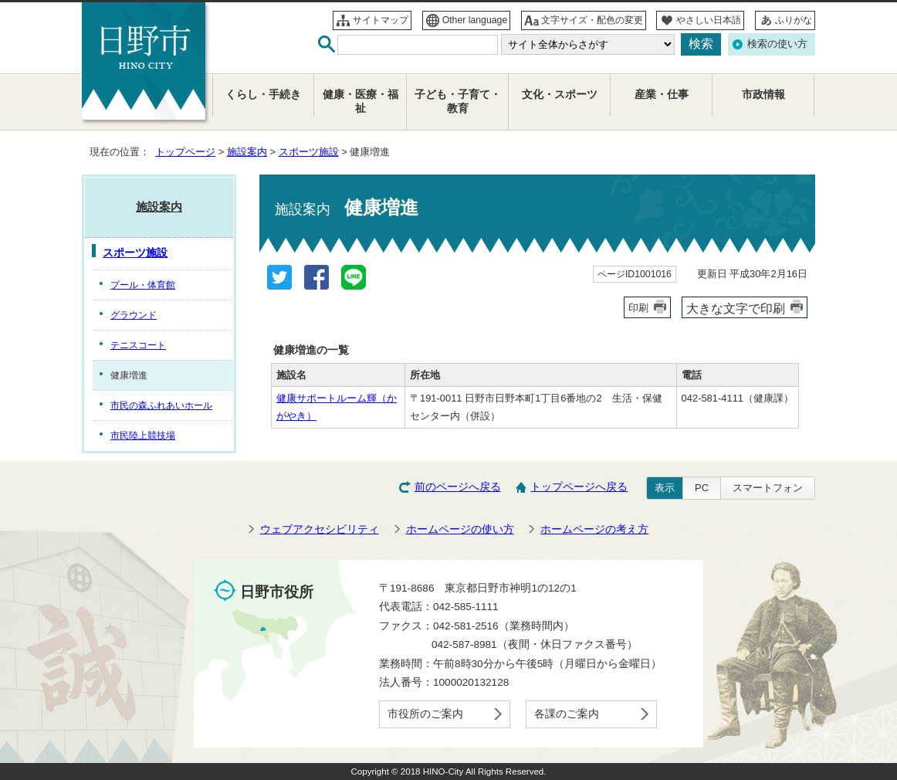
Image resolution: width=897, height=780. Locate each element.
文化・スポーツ (559, 94)
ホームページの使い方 (460, 529)
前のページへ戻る (458, 487)
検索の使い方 (777, 43)
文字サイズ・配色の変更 (592, 20)
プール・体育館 (142, 285)
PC (702, 487)
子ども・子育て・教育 (458, 101)
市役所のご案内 (425, 714)
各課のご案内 (566, 714)
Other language (475, 20)
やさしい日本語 (708, 20)
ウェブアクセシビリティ (319, 529)
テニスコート (138, 345)
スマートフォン (768, 487)
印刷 (638, 308)
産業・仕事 (662, 94)
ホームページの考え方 (594, 529)
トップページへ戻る (579, 487)
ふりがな (793, 20)
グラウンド (133, 315)
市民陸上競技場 (142, 435)
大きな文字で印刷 (735, 308)
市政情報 (763, 94)
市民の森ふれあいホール (161, 405)
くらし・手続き (263, 94)
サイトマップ (380, 20)
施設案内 (247, 152)
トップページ (185, 152)
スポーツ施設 (309, 152)
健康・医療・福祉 (360, 101)
